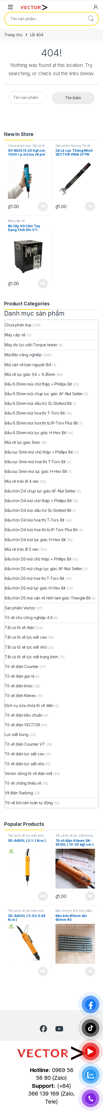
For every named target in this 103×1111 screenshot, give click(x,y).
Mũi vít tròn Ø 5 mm (21, 549)
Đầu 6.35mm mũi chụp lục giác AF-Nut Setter (44, 393)
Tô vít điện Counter (21, 666)
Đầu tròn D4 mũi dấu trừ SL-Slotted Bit (38, 510)
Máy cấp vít (16, 221)
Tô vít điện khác (19, 685)
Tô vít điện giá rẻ (19, 676)
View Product (43, 206)
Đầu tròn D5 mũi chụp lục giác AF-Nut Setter (43, 568)
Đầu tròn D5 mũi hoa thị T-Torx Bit (34, 578)
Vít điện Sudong (19, 792)
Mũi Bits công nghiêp (23, 354)
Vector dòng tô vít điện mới (28, 773)
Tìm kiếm (90, 18)
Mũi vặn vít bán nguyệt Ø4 (28, 364)
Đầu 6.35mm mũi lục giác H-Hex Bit (35, 432)
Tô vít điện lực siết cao (24, 753)
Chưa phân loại (19, 146)
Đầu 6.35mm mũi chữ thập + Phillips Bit (38, 384)
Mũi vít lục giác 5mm (22, 442)
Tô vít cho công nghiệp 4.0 (72, 147)
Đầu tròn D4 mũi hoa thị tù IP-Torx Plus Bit (41, 529)
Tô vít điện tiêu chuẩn (24, 715)
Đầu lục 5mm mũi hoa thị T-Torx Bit (35, 461)
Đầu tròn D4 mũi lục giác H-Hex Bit (35, 539)
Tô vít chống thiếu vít (23, 783)
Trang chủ (13, 34)
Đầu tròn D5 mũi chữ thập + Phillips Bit (38, 559)
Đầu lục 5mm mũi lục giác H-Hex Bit (36, 471)
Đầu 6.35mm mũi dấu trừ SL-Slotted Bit (38, 403)
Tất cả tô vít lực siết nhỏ (25, 647)
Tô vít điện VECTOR (22, 724)
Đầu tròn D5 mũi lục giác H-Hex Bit (35, 588)
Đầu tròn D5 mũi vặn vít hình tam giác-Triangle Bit (48, 598)
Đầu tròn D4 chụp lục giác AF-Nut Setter (40, 491)
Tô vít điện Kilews (20, 695)
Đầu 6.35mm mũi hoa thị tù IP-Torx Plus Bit (41, 423)
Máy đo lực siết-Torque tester (31, 344)
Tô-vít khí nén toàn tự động (29, 802)
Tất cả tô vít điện (19, 627)
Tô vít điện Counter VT (25, 744)
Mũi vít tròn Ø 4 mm (21, 481)
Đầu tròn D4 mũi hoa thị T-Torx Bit (34, 520)
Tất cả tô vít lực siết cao (26, 637)
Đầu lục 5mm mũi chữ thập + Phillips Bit (39, 452)
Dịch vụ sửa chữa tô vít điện (29, 705)
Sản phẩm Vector (68, 146)
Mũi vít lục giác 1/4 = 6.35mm (30, 374)
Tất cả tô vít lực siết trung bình (26, 147)
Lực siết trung (16, 734)
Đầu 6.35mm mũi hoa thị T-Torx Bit (35, 413)
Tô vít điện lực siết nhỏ (24, 763)
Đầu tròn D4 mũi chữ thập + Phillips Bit (38, 500)
